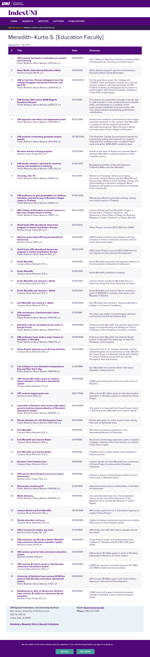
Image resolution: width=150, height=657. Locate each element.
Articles (43, 21)
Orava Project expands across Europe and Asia (41, 349)
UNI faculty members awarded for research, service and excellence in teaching (39, 164)
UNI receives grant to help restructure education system (41, 553)
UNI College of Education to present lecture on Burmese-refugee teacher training (41, 211)
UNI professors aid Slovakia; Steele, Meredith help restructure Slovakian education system (40, 540)
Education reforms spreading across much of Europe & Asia (40, 326)
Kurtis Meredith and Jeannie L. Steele (36, 281)
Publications (77, 21)
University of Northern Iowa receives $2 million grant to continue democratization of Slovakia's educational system (41, 408)
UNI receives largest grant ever (33, 393)
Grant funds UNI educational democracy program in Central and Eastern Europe (37, 226)
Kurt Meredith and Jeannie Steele (34, 439)
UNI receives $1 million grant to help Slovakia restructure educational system (40, 565)
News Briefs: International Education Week (39, 70)
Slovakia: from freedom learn (32, 461)
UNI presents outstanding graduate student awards (39, 137)
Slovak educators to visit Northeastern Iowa (39, 420)
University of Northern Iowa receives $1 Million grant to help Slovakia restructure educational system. (41, 579)
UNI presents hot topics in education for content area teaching (41, 59)
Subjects (27, 21)
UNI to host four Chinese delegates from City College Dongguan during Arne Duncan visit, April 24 (40, 82)
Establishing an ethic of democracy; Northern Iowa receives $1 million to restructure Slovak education (40, 593)
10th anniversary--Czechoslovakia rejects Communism (38, 313)
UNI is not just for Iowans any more (35, 530)
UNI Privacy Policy (121, 644)
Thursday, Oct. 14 (26, 175)
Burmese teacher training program (34, 151)
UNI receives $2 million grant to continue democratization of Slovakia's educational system (38, 381)
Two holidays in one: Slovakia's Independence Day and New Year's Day (40, 367)
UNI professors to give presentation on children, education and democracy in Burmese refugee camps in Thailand (41, 198)
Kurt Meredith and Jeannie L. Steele (35, 303)
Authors (58, 21)
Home (14, 21)
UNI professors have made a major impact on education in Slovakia (40, 338)
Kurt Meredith (24, 430)
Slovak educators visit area (31, 520)
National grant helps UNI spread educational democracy (40, 238)
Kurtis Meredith (25, 261)
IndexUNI (22, 12)
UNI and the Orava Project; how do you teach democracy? (40, 475)
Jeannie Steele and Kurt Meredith (34, 510)
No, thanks (85, 651)
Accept (64, 651)
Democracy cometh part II (30, 486)
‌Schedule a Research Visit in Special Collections (34, 624)
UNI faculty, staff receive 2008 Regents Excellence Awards (37, 101)
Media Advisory (25, 495)
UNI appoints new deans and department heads (41, 119)
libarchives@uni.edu (94, 607)
